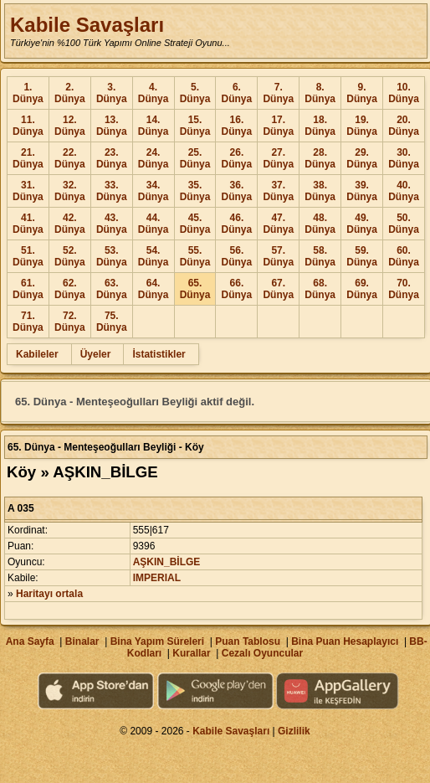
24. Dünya (153, 158)
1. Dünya (28, 93)
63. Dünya (111, 289)
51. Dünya (28, 256)
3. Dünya (111, 93)
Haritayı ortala (49, 594)
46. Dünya (237, 223)
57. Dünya (278, 256)
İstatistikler (158, 354)
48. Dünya (320, 223)
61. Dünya (28, 289)
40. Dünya (403, 191)
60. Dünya (403, 256)
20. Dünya (403, 125)
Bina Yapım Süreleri (157, 641)
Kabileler (37, 354)
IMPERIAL (157, 578)
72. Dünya (69, 321)
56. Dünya (237, 256)
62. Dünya (69, 289)
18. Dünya (320, 125)
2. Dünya (69, 93)
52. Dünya (69, 256)
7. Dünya (278, 93)
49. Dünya (361, 223)
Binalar (82, 641)
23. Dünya (111, 158)
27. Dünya (278, 158)
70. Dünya (403, 289)
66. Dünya (237, 289)
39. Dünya (361, 191)
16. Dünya (237, 125)
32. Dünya (69, 191)
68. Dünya (320, 289)
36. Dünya (237, 191)
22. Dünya (69, 158)
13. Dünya (111, 125)
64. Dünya (153, 289)
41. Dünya (28, 223)
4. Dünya (153, 93)
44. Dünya (153, 223)
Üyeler (95, 354)
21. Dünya (28, 158)
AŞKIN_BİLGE (167, 562)
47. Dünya (278, 223)
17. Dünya (278, 125)
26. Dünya (237, 158)
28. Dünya (320, 158)
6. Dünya (237, 93)
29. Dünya (361, 158)
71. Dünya (28, 321)
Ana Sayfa (30, 641)
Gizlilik (294, 731)
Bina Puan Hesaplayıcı (344, 641)
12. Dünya (69, 125)
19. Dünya (361, 125)
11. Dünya (28, 125)
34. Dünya (153, 191)
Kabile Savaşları (87, 24)
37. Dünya (278, 191)
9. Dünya (361, 93)
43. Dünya (111, 223)
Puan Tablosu (247, 641)
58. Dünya (320, 256)
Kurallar (191, 653)
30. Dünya (403, 158)
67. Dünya (278, 289)
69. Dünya (361, 289)
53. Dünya (111, 256)
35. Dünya (195, 191)
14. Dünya (153, 125)
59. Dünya (361, 256)
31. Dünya (28, 191)
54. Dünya (153, 256)
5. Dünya (195, 93)
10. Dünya (403, 93)
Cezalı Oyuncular (262, 653)
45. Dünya (195, 223)
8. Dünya (320, 93)
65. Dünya (195, 289)
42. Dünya (69, 223)
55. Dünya (195, 256)
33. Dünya (111, 191)
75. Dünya (111, 321)
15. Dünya (195, 125)
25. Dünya (195, 158)
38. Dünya (320, 191)
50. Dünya (403, 223)
